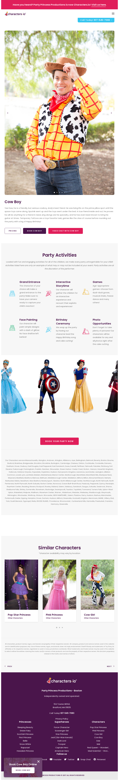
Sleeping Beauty (25, 727)
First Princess (25, 737)
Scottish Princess (25, 734)
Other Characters (15, 618)
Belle (25, 740)
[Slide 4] (62, 192)
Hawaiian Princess (25, 751)
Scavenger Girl (62, 730)
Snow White (25, 744)
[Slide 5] (64, 192)
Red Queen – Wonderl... (98, 747)
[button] (21, 585)
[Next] (111, 119)
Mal (98, 744)
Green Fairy (25, 730)
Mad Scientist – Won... (98, 751)
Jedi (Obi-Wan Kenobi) (62, 737)
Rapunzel (25, 747)
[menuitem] (96, 20)
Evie (98, 740)
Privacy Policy (62, 718)
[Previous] (8, 119)
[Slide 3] (59, 192)
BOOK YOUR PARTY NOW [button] (59, 441)
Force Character (62, 727)
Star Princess (62, 734)
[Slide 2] (57, 192)
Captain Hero (61, 747)
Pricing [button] (13, 231)
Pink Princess (54, 615)
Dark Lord (61, 740)
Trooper (62, 744)
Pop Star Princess (19, 615)
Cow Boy (98, 737)
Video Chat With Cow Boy (65, 231)
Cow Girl (89, 615)
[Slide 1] (54, 192)
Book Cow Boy (34, 231)
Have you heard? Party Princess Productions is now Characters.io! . (59, 4)
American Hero (62, 751)
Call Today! (96, 20)
